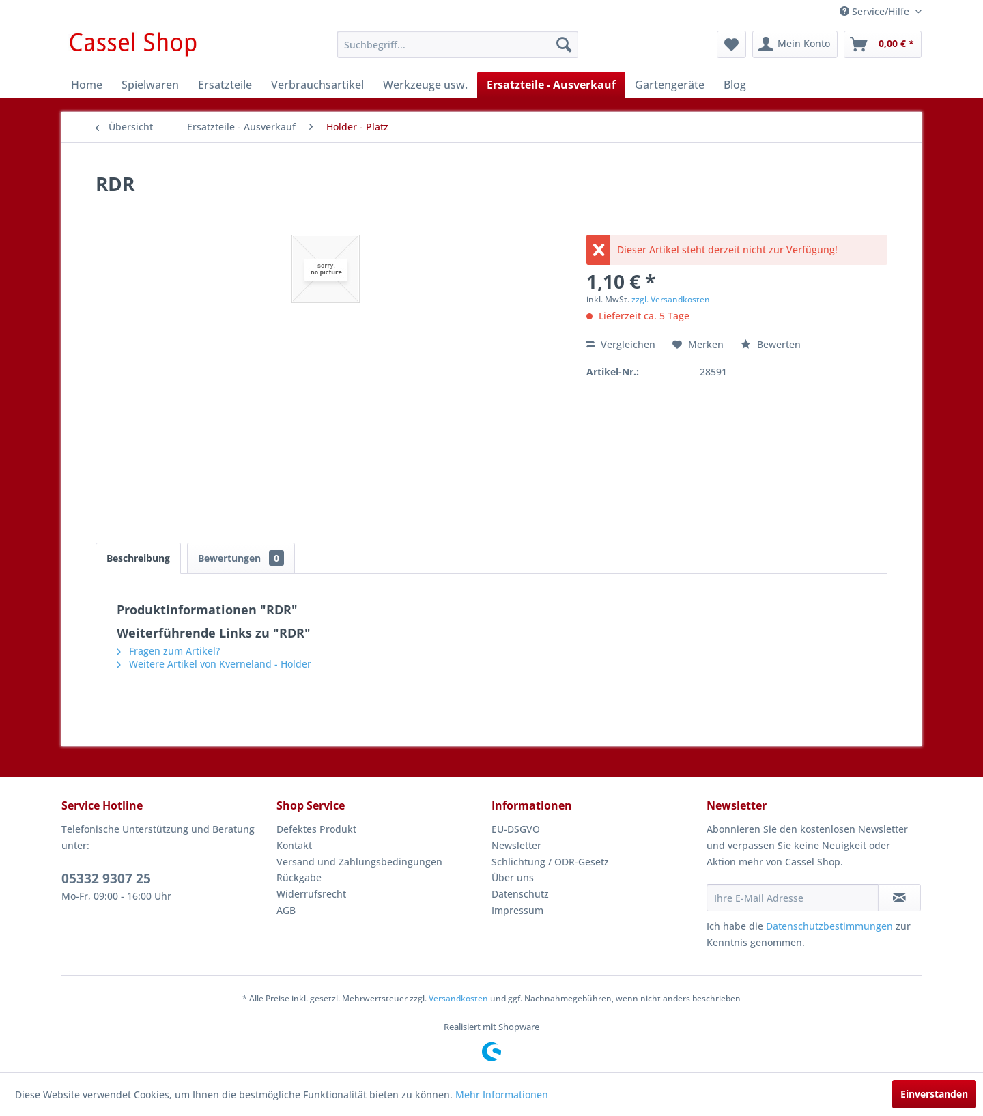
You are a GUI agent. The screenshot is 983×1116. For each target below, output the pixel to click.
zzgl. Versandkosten (670, 299)
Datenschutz (520, 893)
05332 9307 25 (106, 878)
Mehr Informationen (501, 1094)
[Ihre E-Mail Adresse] (793, 897)
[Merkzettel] (731, 44)
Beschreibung (138, 558)
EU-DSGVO (516, 828)
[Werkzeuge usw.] (425, 85)
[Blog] (735, 85)
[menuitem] (457, 44)
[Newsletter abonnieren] (899, 897)
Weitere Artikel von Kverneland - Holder (214, 663)
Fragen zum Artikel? (168, 650)
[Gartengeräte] (669, 85)
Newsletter (516, 845)
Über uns (513, 877)
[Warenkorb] (883, 44)
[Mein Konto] (795, 44)
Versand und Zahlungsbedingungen (359, 861)
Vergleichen (620, 344)
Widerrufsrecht (311, 893)
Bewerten (771, 344)
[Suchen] (564, 44)
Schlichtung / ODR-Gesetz (550, 861)
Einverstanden (934, 1093)
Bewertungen (241, 558)
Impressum (517, 910)
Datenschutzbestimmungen (829, 925)
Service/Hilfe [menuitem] (876, 11)
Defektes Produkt (316, 828)
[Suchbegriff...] (457, 44)
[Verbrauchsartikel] (317, 85)
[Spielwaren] (150, 85)
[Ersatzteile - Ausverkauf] (551, 85)
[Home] (86, 85)
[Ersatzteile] (224, 85)
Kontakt (294, 845)
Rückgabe (299, 877)
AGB (286, 910)
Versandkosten (458, 998)
